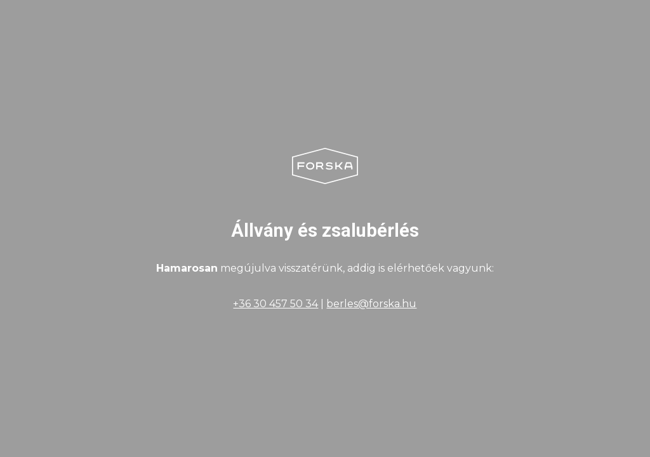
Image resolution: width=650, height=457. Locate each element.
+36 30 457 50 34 (275, 304)
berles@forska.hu (371, 304)
